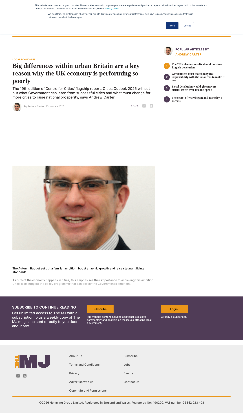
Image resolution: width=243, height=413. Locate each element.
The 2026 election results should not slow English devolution (197, 66)
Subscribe (100, 309)
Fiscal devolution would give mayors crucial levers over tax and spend (194, 88)
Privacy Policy (111, 8)
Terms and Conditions (84, 364)
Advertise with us (81, 382)
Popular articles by (192, 49)
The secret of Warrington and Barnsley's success (197, 99)
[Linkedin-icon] (18, 376)
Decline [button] (187, 25)
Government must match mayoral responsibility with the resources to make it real (198, 77)
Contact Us (131, 382)
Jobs (127, 364)
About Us (75, 356)
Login (174, 309)
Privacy (74, 373)
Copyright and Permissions (88, 390)
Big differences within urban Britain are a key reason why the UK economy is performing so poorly (76, 73)
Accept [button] (172, 25)
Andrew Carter (36, 106)
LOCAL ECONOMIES (24, 59)
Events (128, 373)
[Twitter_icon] (24, 376)
